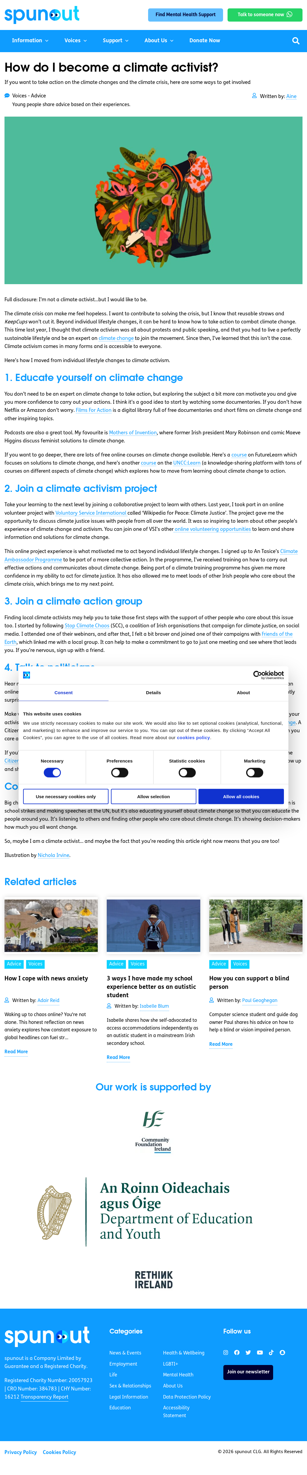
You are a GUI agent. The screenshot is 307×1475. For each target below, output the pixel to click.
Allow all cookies (241, 796)
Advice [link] (14, 964)
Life (113, 1375)
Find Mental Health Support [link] (186, 15)
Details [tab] (153, 692)
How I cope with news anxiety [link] (46, 979)
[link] (47, 1337)
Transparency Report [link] (44, 1397)
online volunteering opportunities (212, 529)
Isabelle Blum (154, 1006)
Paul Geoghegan (259, 1000)
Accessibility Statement (176, 1412)
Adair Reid (48, 1000)
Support (112, 41)
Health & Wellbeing (183, 1353)
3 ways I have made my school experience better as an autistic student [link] (151, 987)
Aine (291, 96)
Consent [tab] (64, 692)
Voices (72, 41)
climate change (116, 338)
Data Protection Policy (187, 1397)
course (239, 455)
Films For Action (94, 410)
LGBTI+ (170, 1364)
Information (27, 41)
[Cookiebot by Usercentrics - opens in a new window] (257, 675)
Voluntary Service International (91, 513)
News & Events (125, 1353)
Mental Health (178, 1375)
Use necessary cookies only (66, 796)
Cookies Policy (59, 1452)
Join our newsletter (248, 1372)
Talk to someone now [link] (261, 15)
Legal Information (128, 1397)
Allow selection (153, 796)
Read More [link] (16, 1052)
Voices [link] (35, 964)
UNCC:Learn (187, 463)
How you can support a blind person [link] (249, 983)
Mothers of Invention (133, 433)
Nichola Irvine (53, 855)
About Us (156, 41)
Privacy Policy (20, 1452)
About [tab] (243, 692)
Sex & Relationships (130, 1386)
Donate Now (204, 41)
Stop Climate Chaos (87, 626)
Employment (123, 1364)
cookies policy (193, 737)
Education (120, 1408)
